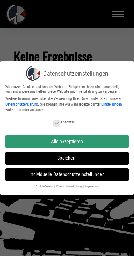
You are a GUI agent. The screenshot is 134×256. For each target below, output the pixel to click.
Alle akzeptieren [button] (67, 139)
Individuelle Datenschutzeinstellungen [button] (67, 172)
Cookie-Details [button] (45, 184)
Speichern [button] (67, 156)
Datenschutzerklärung (21, 102)
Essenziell (65, 120)
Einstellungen (111, 102)
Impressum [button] (91, 184)
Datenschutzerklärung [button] (69, 184)
